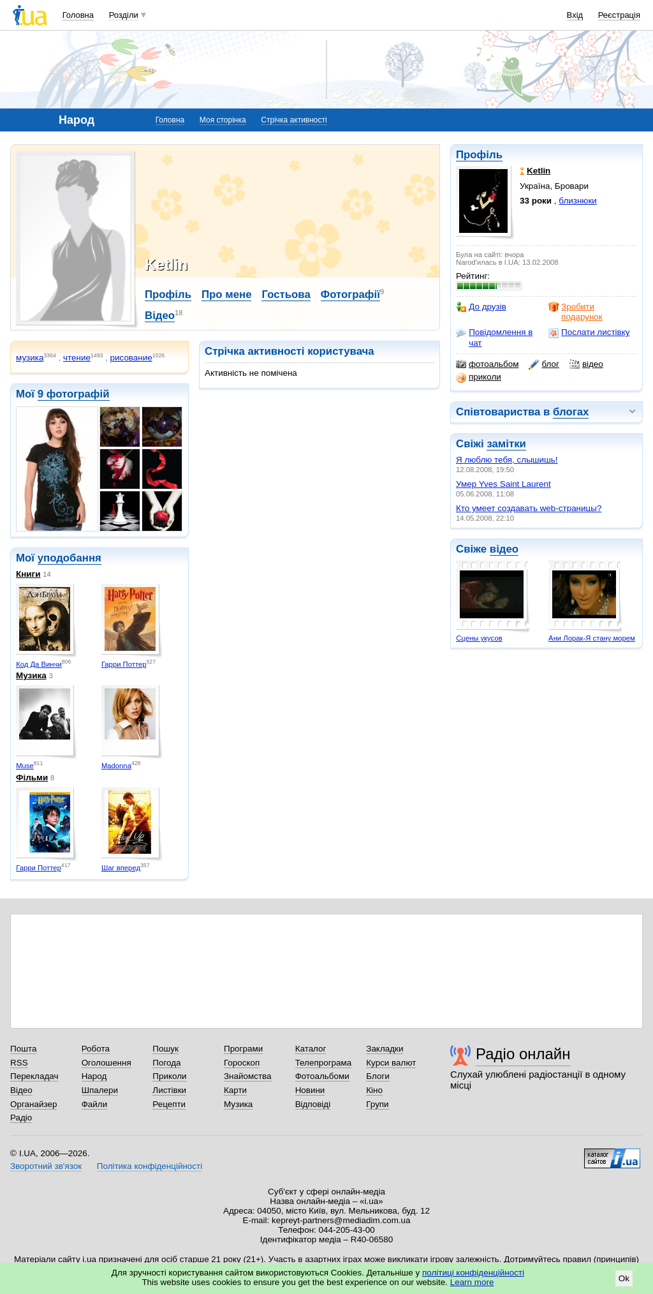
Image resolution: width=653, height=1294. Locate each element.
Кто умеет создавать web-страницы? (528, 508)
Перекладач (34, 1076)
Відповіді (313, 1104)
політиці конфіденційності (473, 1272)
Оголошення (106, 1062)
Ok (624, 1278)
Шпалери (100, 1090)
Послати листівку (588, 332)
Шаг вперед (120, 868)
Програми (243, 1048)
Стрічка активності (293, 119)
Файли (95, 1104)
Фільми (32, 777)
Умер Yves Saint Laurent (503, 484)
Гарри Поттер (124, 664)
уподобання (69, 558)
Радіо (21, 1117)
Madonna (116, 766)
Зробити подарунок (575, 312)
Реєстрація (619, 15)
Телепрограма (323, 1062)
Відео (160, 315)
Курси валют (391, 1062)
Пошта (23, 1048)
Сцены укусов (479, 638)
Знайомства (248, 1076)
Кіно (374, 1090)
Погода (166, 1062)
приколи (478, 377)
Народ (94, 1076)
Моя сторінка (223, 119)
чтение (77, 357)
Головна (78, 15)
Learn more (472, 1282)
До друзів (481, 307)
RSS (19, 1062)
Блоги (378, 1076)
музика (29, 357)
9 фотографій (74, 394)
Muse (25, 766)
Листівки (169, 1090)
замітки (506, 444)
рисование (131, 357)
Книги (28, 574)
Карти (235, 1090)
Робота (96, 1048)
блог (544, 364)
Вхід (575, 15)
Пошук (165, 1048)
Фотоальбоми (322, 1076)
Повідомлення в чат (494, 337)
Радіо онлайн (523, 1053)
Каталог (310, 1048)
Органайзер (33, 1104)
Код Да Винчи (39, 664)
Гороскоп (242, 1062)
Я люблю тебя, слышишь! (507, 460)
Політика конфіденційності (149, 1166)
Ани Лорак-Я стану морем (591, 638)
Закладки (384, 1048)
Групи (377, 1104)
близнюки (578, 200)
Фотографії (350, 294)
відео (586, 364)
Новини (310, 1090)
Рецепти (169, 1104)
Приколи (169, 1076)
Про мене (227, 294)
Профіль (479, 155)
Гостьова (285, 294)
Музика (31, 675)
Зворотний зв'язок (46, 1166)
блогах (571, 412)
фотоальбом (487, 364)
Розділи (123, 15)
